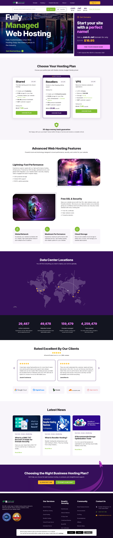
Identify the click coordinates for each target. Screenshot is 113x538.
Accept (71, 532)
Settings (88, 532)
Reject (79, 532)
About (64, 3)
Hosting (43, 3)
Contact (72, 3)
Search (51, 9)
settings (61, 533)
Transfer (61, 9)
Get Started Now (13, 51)
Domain (35, 3)
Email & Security (54, 3)
